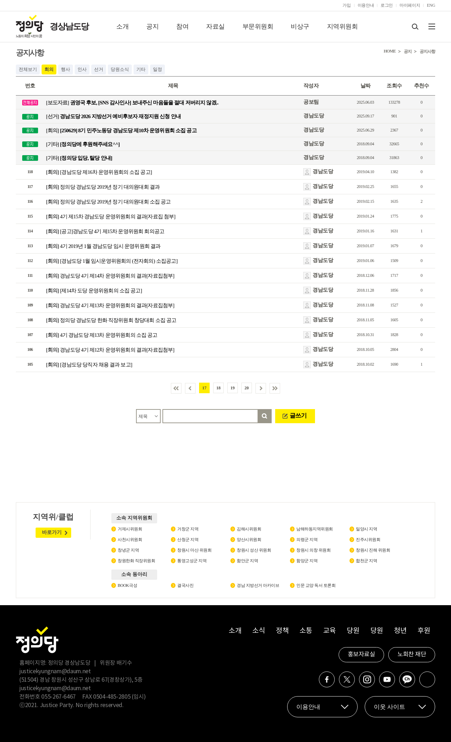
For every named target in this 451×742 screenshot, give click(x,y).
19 (232, 387)
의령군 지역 (306, 539)
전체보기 (28, 69)
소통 (305, 631)
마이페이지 (410, 5)
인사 (82, 69)
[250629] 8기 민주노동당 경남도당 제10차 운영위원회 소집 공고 (121, 130)
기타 (141, 69)
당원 (353, 631)
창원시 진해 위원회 (373, 550)
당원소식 (120, 69)
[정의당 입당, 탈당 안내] (79, 158)
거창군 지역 (187, 529)
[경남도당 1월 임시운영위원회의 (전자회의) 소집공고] (112, 261)
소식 (258, 631)
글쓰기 (298, 415)
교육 (329, 631)
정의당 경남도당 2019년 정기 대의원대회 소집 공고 (108, 202)
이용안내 (366, 5)
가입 (346, 5)
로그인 (387, 5)
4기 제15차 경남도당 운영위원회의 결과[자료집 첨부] (110, 216)
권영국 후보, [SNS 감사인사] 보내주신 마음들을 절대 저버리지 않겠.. (132, 102)
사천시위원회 (130, 539)
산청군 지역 (187, 539)
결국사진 (185, 585)
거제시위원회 (130, 529)
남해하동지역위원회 (314, 529)
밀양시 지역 (366, 529)
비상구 (300, 26)
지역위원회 (342, 26)
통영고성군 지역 (191, 560)
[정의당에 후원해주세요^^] (83, 144)
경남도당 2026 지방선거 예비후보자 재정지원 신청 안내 (113, 116)
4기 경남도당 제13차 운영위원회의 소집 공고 (101, 335)
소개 (122, 26)
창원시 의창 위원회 (313, 550)
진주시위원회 (368, 539)
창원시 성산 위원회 (254, 550)
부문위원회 (257, 26)
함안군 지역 (247, 560)
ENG (431, 5)
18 (218, 387)
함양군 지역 (306, 560)
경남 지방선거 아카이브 (258, 585)
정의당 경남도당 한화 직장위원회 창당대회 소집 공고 (111, 320)
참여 (182, 26)
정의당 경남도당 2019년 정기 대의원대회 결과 (103, 187)
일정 (157, 69)
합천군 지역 (366, 560)
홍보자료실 (361, 654)
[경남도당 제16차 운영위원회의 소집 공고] (99, 172)
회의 (49, 69)
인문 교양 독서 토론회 (315, 585)
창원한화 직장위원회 (136, 560)
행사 (65, 69)
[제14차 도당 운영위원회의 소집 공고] (94, 290)
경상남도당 (69, 26)
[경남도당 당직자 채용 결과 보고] (89, 364)
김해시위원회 (249, 529)
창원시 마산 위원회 (194, 550)
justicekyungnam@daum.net (55, 671)
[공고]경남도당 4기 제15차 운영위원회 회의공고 (105, 231)
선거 (98, 69)
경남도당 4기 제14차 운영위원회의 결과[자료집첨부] (110, 276)
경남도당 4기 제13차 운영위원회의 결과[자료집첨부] (110, 305)
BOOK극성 (127, 585)
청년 (400, 631)
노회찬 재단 (411, 654)
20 (247, 387)
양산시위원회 (249, 539)
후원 (424, 631)
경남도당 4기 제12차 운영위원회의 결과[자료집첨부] (110, 350)
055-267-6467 (58, 697)
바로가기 (52, 532)
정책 (282, 631)
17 (204, 387)
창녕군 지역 (128, 550)
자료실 (215, 26)
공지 (152, 26)
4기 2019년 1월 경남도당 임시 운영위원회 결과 (103, 246)
